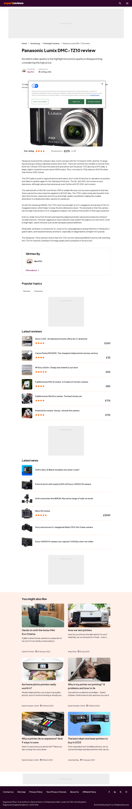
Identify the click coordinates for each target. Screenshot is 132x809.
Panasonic (38, 291)
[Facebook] (109, 792)
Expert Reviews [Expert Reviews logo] (12, 3)
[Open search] (120, 3)
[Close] (102, 83)
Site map (21, 792)
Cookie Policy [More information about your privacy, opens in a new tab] (95, 95)
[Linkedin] (115, 792)
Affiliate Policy (89, 792)
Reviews (26, 291)
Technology (35, 43)
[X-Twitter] (120, 792)
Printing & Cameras (51, 43)
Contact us (8, 792)
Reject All (76, 101)
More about (31, 270)
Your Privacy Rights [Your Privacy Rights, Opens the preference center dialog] (40, 101)
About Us (74, 792)
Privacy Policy (36, 792)
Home (24, 43)
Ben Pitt (30, 72)
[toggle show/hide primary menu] (127, 3)
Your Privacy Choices (56, 792)
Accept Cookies (94, 101)
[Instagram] (126, 792)
